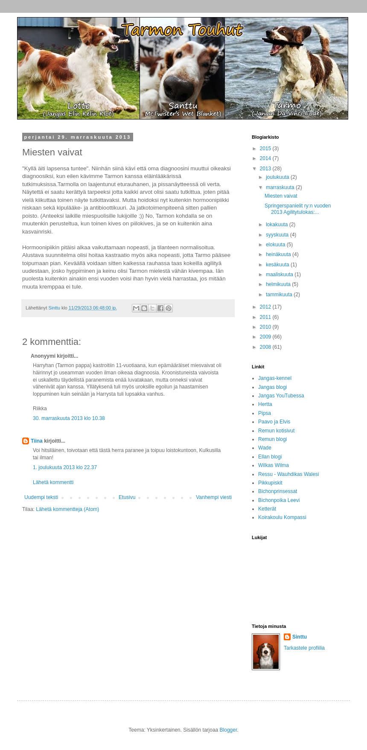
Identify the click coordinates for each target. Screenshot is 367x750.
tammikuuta (280, 295)
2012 (266, 307)
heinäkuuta (279, 254)
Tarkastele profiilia (304, 648)
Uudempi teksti (41, 497)
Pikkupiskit (270, 483)
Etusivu (127, 497)
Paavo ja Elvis (274, 422)
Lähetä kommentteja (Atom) (67, 509)
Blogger (228, 730)
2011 (266, 317)
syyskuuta (278, 235)
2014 (266, 158)
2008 (266, 347)
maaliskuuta (280, 274)
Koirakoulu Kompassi (282, 517)
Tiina (37, 441)
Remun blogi (272, 439)
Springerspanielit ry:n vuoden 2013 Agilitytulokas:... (298, 209)
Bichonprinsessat (277, 491)
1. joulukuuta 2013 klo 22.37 (65, 467)
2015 (266, 149)
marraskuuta (281, 187)
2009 (266, 337)
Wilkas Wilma (273, 465)
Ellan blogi (270, 457)
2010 (266, 327)
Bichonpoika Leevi (279, 500)
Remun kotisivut (276, 431)
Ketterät (267, 509)
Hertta (265, 404)
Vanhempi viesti (214, 497)
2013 (266, 169)
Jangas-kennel (274, 378)
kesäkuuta (278, 265)
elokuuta (276, 245)
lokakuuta (277, 225)
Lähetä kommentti (53, 482)
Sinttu (299, 637)
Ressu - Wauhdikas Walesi (288, 474)
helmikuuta (279, 284)
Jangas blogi (272, 387)
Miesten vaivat (281, 196)
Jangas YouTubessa (281, 396)
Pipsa (264, 413)
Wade (264, 448)
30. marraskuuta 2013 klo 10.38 (69, 418)
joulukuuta (278, 177)
